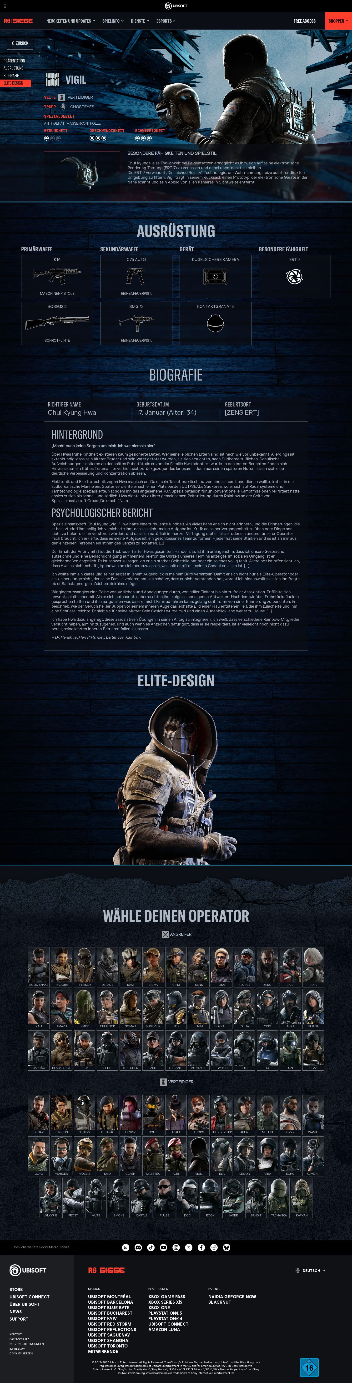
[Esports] (166, 21)
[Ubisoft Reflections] (116, 1329)
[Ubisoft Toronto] (116, 1345)
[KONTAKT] (39, 1334)
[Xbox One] (176, 1307)
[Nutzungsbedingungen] (39, 1344)
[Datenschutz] (39, 1339)
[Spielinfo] (113, 21)
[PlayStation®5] (176, 1313)
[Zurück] (20, 43)
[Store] (39, 1289)
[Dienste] (140, 21)
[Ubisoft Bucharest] (116, 1313)
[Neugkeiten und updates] (70, 21)
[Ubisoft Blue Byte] (116, 1307)
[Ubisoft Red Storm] (116, 1324)
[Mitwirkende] (116, 1351)
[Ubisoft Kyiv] (116, 1318)
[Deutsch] (310, 1270)
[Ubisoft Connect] (39, 1296)
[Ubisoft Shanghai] (116, 1340)
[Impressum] (39, 1348)
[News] (39, 1311)
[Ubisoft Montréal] (116, 1296)
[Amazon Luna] (176, 1329)
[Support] (39, 1319)
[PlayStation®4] (176, 1318)
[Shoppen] (338, 21)
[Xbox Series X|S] (176, 1302)
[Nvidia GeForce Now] (236, 1296)
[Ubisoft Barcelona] (116, 1302)
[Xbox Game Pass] (176, 1296)
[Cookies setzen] (21, 1353)
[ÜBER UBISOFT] (39, 1304)
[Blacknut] (236, 1302)
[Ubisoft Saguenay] (116, 1334)
